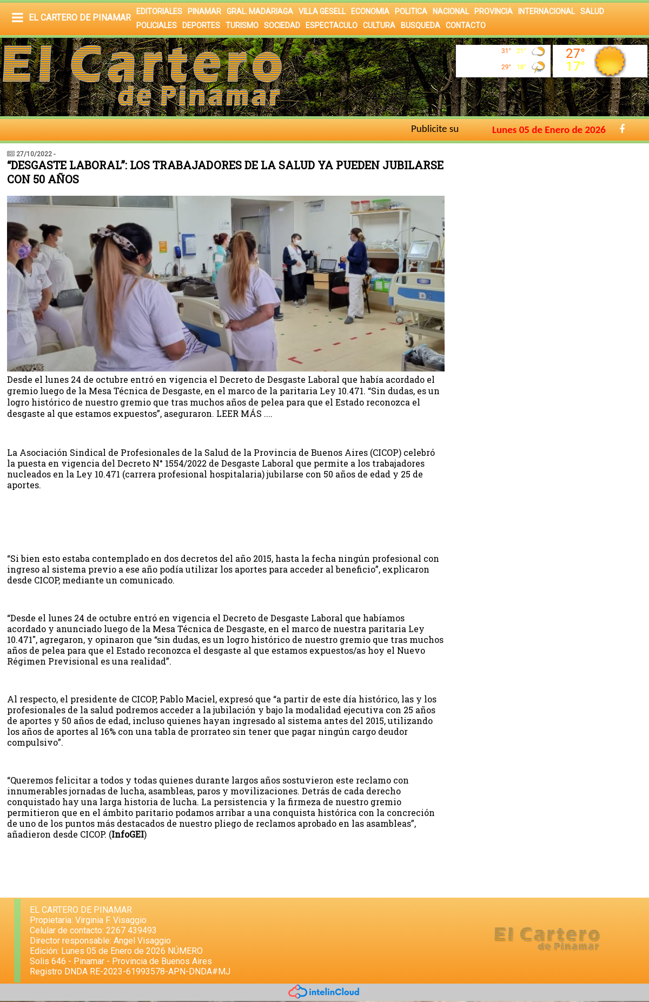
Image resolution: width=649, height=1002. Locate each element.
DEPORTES (201, 25)
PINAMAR (204, 11)
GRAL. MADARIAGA (260, 11)
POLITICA (411, 11)
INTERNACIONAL (546, 11)
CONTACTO (466, 25)
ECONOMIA (370, 11)
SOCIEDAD (282, 25)
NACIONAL (451, 11)
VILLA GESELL (322, 11)
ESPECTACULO (331, 25)
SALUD (592, 11)
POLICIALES (156, 25)
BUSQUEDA (420, 25)
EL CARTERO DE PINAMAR (80, 17)
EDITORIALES (159, 11)
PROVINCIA (493, 11)
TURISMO (242, 25)
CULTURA (379, 25)
